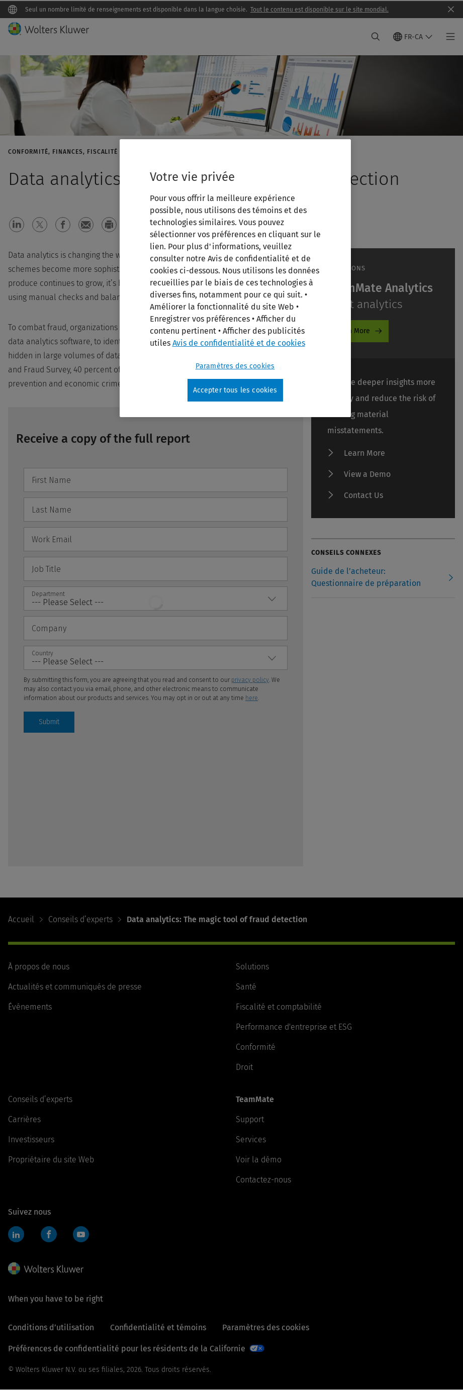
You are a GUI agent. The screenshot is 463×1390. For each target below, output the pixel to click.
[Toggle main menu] (447, 37)
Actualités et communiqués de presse (75, 986)
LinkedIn (16, 1234)
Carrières (24, 1119)
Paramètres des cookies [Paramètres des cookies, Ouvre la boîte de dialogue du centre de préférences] (235, 366)
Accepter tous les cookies (235, 390)
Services (251, 1139)
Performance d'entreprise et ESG (294, 1027)
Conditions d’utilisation (51, 1327)
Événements (30, 1007)
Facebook (49, 1234)
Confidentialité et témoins (158, 1327)
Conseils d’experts (80, 919)
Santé (246, 986)
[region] (235, 278)
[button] (16, 224)
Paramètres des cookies (265, 1327)
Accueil (21, 919)
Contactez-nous (263, 1179)
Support (250, 1119)
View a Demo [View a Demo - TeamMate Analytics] (367, 474)
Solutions (252, 966)
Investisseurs (31, 1139)
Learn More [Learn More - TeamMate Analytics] (352, 331)
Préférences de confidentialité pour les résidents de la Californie (126, 1348)
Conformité (255, 1047)
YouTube (81, 1234)
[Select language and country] (413, 37)
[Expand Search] (375, 37)
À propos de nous (38, 966)
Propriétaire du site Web (51, 1159)
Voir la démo (259, 1159)
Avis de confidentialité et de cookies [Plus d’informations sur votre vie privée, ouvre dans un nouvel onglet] (238, 343)
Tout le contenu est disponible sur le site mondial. (319, 9)
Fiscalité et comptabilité (279, 1007)
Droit (244, 1067)
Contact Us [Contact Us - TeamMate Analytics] (363, 495)
